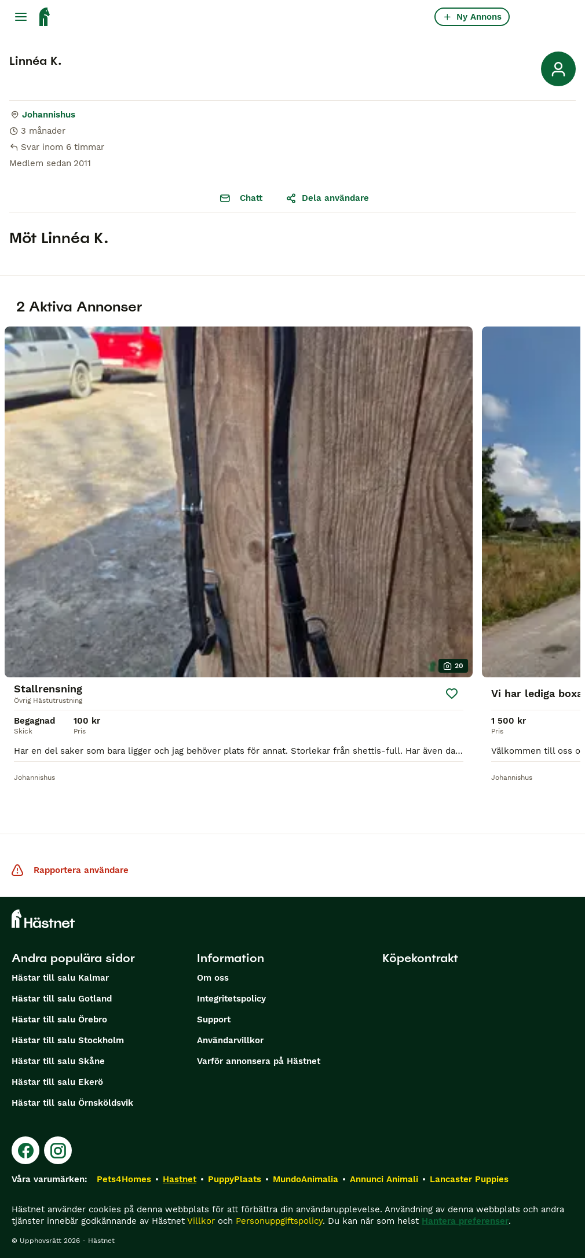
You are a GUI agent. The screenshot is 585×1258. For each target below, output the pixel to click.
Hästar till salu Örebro (59, 1019)
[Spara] (451, 693)
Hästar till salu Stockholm (68, 1040)
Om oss (213, 978)
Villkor (201, 1221)
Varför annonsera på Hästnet (258, 1061)
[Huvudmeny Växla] (20, 16)
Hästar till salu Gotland (62, 998)
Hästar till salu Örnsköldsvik (72, 1103)
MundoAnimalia (305, 1179)
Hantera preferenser (465, 1221)
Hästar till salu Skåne (58, 1061)
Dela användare (327, 198)
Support (214, 1019)
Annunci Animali (384, 1179)
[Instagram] (58, 1150)
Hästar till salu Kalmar (60, 978)
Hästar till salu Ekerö (57, 1082)
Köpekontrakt (420, 958)
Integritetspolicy (231, 998)
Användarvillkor (230, 1040)
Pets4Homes (124, 1179)
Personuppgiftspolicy (279, 1221)
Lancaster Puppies (469, 1179)
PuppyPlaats (234, 1179)
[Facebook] (25, 1150)
